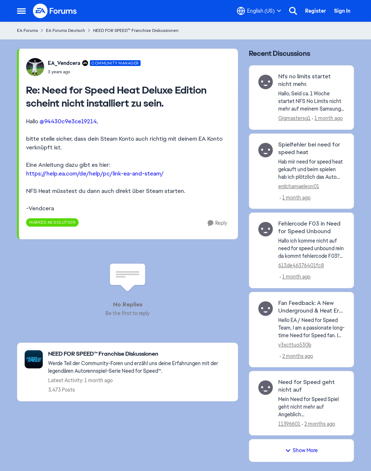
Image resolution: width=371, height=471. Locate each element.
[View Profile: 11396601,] (265, 387)
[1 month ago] (327, 118)
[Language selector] (259, 11)
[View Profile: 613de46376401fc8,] (265, 229)
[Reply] (217, 223)
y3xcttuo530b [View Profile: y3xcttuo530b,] (294, 344)
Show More (301, 450)
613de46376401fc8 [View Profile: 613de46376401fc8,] (301, 265)
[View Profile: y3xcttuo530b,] (265, 308)
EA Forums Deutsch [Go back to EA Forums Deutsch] (65, 30)
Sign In (342, 11)
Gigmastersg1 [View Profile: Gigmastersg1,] (294, 118)
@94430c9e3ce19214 (68, 121)
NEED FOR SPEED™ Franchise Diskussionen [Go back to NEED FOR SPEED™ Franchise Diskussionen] (136, 30)
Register (315, 11)
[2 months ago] (296, 356)
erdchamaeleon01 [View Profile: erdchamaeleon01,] (298, 186)
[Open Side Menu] (21, 10)
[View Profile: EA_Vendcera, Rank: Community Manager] (35, 67)
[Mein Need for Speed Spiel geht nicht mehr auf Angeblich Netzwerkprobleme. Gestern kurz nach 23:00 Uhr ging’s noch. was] (311, 407)
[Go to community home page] (55, 11)
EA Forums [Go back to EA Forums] (27, 30)
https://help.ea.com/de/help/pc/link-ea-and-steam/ (95, 173)
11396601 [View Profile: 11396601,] (289, 424)
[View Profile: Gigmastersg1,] (265, 82)
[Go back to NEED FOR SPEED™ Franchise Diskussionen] (139, 354)
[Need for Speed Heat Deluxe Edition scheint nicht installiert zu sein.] (94, 72)
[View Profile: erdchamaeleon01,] (265, 150)
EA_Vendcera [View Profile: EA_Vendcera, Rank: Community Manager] (64, 63)
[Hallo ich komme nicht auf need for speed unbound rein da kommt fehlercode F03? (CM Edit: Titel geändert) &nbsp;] (311, 248)
